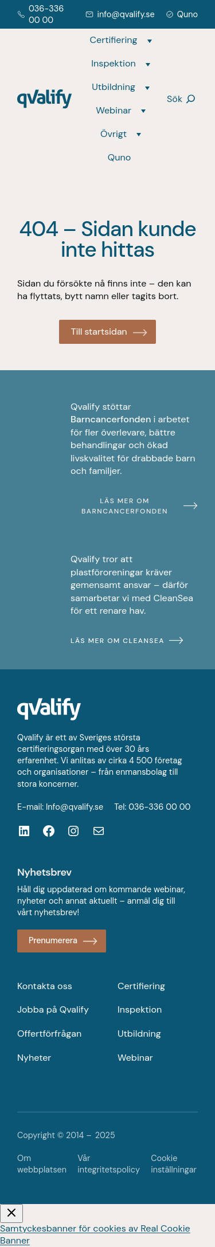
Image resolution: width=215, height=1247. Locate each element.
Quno (187, 14)
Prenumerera (53, 940)
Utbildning (113, 87)
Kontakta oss (44, 986)
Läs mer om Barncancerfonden (124, 506)
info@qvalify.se (125, 14)
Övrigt (113, 134)
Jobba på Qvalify (53, 1009)
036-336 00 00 (159, 807)
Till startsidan (99, 332)
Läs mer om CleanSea (118, 640)
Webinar (113, 110)
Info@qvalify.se (74, 807)
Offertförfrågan (49, 1034)
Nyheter (34, 1058)
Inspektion (113, 63)
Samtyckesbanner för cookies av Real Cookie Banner (95, 1234)
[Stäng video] (11, 1213)
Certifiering (114, 40)
